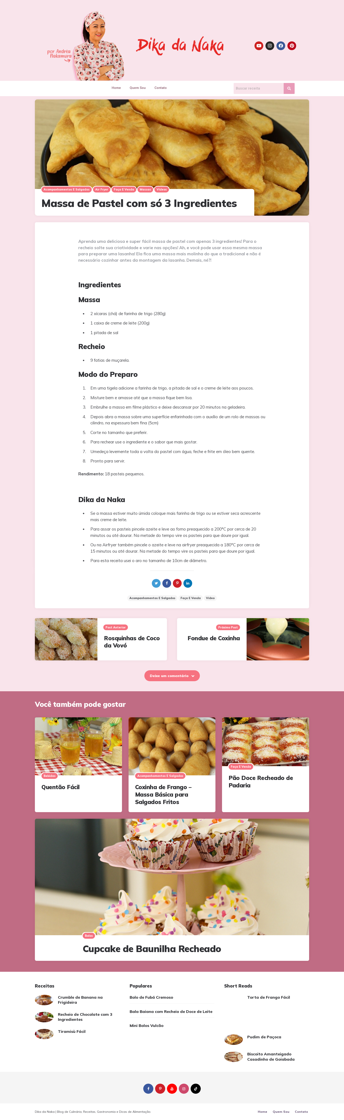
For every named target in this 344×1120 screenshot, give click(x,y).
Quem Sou (138, 88)
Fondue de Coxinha (214, 638)
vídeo (210, 598)
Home (116, 88)
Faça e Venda (124, 189)
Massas (145, 189)
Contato (160, 88)
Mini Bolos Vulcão (146, 1025)
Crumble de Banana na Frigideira (80, 1000)
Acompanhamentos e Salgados (152, 598)
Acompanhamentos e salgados (67, 189)
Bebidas (50, 776)
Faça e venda (191, 598)
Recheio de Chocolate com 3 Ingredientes (85, 1017)
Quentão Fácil (60, 787)
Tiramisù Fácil (72, 1031)
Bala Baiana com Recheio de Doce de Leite (171, 1011)
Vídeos (162, 189)
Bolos (89, 935)
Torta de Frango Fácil (268, 997)
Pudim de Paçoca (264, 1036)
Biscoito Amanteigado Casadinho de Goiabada (271, 1056)
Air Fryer (101, 189)
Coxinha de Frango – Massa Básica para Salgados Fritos (163, 794)
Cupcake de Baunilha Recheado (152, 948)
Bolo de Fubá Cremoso (151, 997)
